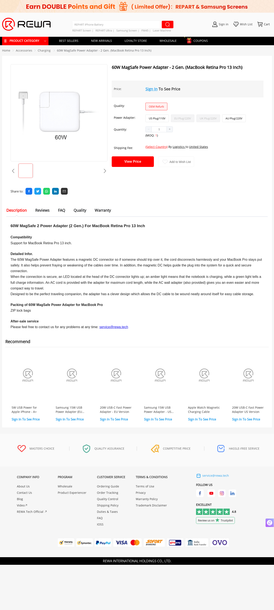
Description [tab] (16, 210)
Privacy (141, 493)
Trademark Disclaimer (151, 505)
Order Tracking (107, 493)
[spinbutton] (159, 129)
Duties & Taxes (107, 512)
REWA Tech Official (32, 512)
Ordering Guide (108, 486)
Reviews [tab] (42, 210)
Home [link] (6, 50)
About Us (23, 486)
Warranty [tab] (103, 210)
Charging (44, 50)
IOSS (100, 524)
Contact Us (24, 493)
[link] (24, 50)
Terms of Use (145, 486)
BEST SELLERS (68, 41)
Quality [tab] (80, 210)
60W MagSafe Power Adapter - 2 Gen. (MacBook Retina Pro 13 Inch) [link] (104, 50)
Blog (20, 499)
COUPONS (198, 40)
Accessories (24, 50)
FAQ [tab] (61, 210)
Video (22, 505)
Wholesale (65, 486)
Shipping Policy (107, 505)
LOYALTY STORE (136, 41)
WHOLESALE (168, 41)
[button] (149, 129)
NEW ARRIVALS (101, 41)
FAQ (100, 518)
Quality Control (107, 499)
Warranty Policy (147, 499)
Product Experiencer (72, 493)
